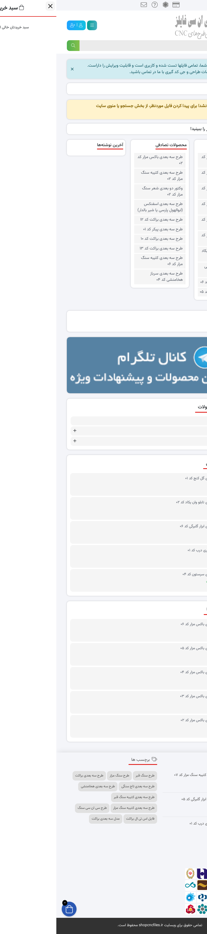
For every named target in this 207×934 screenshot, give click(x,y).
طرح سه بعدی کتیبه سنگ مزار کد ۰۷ (145, 775)
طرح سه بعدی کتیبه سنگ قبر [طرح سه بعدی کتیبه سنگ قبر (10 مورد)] (77, 797)
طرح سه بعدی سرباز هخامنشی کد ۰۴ (110, 277)
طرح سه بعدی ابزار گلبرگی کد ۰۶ (146, 526)
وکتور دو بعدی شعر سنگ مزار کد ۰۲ (106, 192)
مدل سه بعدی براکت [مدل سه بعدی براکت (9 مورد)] (49, 819)
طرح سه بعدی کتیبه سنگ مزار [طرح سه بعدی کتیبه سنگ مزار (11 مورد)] (77, 808)
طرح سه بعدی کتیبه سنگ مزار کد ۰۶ (105, 261)
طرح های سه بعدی (170, 441)
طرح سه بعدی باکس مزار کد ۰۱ (167, 238)
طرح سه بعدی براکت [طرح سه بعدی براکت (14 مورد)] (33, 775)
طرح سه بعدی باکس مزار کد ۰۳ (167, 207)
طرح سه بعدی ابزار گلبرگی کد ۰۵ (148, 799)
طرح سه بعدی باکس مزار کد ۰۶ (167, 160)
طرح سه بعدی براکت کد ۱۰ (105, 239)
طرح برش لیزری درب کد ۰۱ (150, 550)
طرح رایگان (177, 421)
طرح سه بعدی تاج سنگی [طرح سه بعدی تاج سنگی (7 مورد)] (81, 786)
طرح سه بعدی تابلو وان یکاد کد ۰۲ (167, 254)
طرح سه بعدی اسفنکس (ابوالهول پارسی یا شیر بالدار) (103, 207)
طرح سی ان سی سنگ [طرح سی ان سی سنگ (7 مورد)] (35, 808)
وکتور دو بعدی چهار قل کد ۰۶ (167, 282)
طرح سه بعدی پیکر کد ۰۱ (106, 229)
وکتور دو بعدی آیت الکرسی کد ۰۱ (169, 270)
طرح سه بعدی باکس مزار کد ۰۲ (167, 223)
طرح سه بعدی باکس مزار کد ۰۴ (167, 192)
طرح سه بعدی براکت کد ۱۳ (104, 249)
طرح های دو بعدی (171, 431)
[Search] (99, 45)
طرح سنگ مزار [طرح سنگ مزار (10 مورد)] (63, 775)
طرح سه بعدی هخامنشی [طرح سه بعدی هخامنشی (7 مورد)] (41, 786)
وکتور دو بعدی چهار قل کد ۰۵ (166, 292)
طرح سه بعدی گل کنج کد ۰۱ (149, 478)
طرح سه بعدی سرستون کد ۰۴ (148, 574)
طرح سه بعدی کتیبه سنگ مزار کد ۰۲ (105, 176)
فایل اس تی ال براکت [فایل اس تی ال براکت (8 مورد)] (84, 819)
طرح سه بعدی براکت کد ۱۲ (105, 220)
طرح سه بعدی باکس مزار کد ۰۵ (167, 176)
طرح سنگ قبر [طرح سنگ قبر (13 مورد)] (88, 775)
